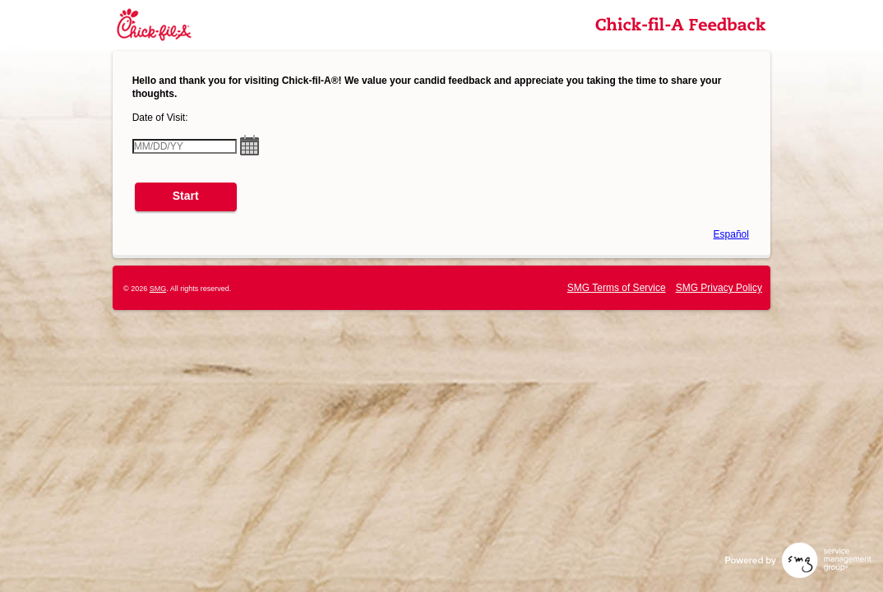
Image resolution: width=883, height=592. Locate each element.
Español (731, 234)
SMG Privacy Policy (719, 288)
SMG (158, 288)
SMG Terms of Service (616, 288)
